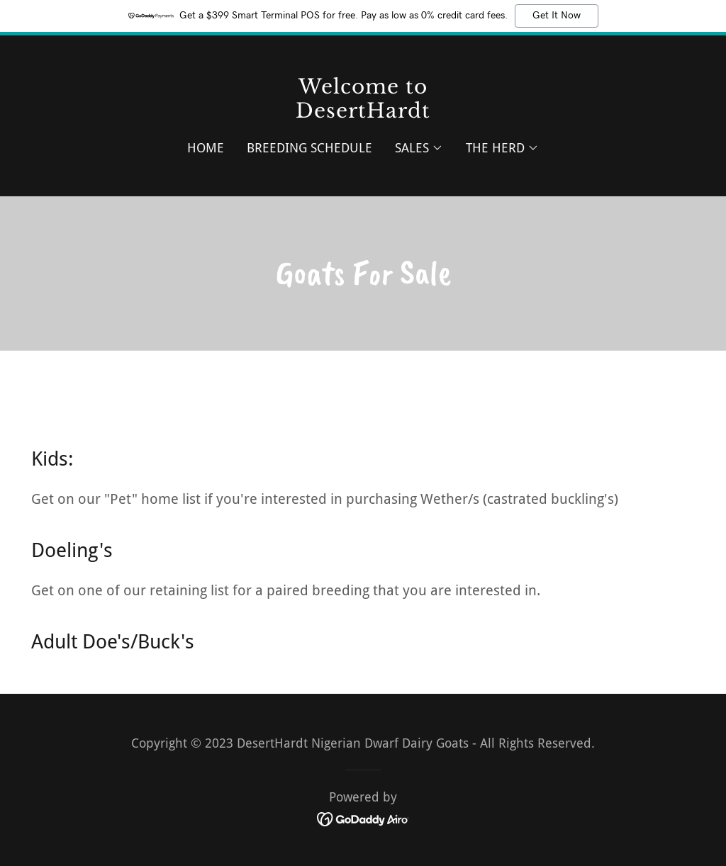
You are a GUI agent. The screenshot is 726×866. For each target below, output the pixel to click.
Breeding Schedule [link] (309, 147)
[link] (363, 112)
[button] (419, 148)
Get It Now (556, 16)
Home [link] (205, 147)
